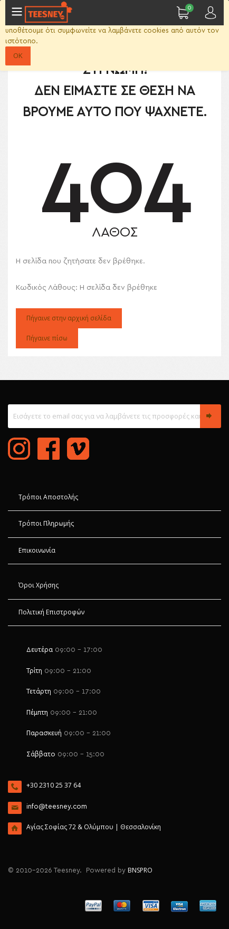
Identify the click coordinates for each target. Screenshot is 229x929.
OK (18, 55)
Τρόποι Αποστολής (48, 496)
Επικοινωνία (36, 550)
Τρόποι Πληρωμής (46, 523)
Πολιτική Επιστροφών (51, 612)
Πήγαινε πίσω (47, 338)
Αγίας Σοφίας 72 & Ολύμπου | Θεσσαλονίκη (93, 826)
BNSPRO (140, 870)
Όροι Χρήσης (38, 585)
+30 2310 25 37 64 (53, 785)
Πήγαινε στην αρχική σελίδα (68, 318)
